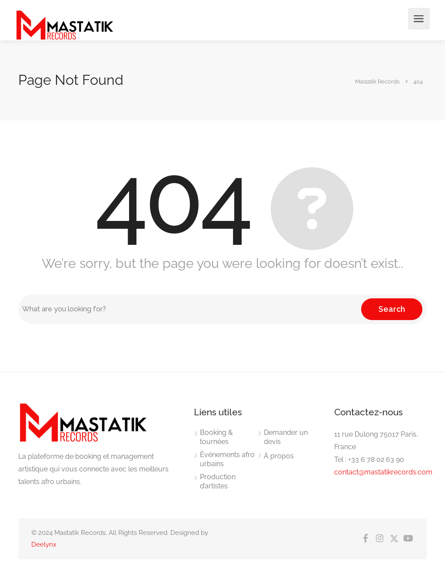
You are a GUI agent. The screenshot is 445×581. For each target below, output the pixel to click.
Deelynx (43, 544)
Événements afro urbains (227, 459)
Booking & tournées (216, 437)
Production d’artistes (218, 481)
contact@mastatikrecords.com (383, 472)
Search (392, 309)
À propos (279, 456)
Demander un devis (286, 437)
